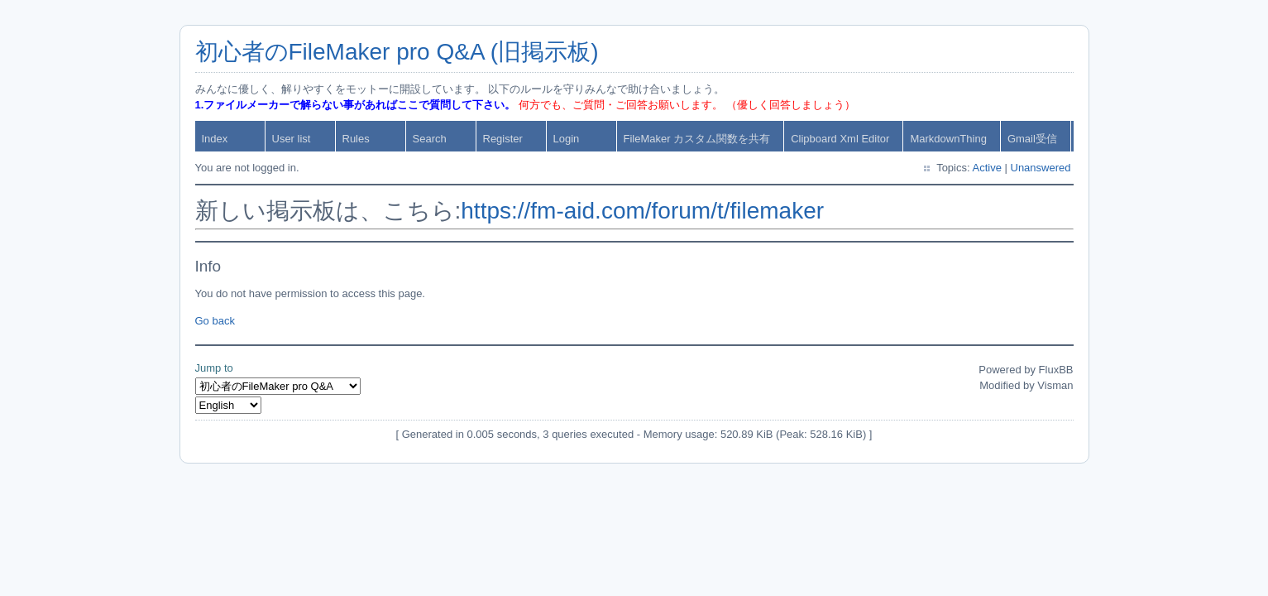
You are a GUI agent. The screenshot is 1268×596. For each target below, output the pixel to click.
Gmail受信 (1032, 138)
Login (566, 138)
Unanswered (1041, 167)
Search (430, 138)
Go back (215, 321)
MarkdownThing (948, 138)
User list (291, 138)
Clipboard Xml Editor (840, 138)
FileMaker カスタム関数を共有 (697, 138)
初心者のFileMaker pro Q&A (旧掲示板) (397, 52)
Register (503, 138)
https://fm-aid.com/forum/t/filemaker (642, 210)
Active (986, 167)
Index (215, 138)
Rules (356, 138)
